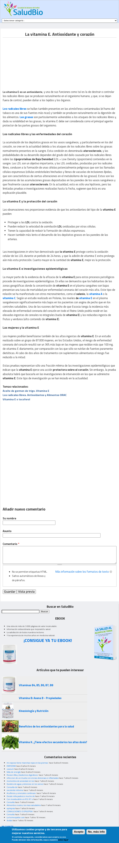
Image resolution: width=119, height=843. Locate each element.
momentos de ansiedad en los (20, 781)
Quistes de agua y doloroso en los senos (25, 784)
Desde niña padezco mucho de (21, 796)
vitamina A (95, 294)
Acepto (78, 831)
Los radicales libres (14, 109)
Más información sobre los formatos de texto (82, 571)
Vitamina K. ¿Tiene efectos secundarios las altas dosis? (53, 742)
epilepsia (11, 808)
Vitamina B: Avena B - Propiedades (40, 698)
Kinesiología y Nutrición (33, 711)
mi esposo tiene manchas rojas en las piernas (27, 762)
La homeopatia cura (15, 817)
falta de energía (14, 772)
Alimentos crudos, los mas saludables (24, 805)
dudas (9, 820)
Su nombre (9, 518)
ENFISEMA (11, 766)
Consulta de (12, 787)
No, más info (96, 831)
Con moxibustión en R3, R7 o (20, 799)
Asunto (7, 531)
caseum (10, 769)
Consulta (11, 802)
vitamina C (9, 298)
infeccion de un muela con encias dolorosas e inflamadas (32, 778)
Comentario (11, 544)
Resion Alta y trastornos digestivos (22, 775)
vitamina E (85, 298)
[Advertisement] (31, 61)
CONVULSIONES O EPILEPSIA (20, 811)
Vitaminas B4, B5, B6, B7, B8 (36, 685)
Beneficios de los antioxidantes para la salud (46, 726)
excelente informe (15, 790)
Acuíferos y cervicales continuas (21, 793)
